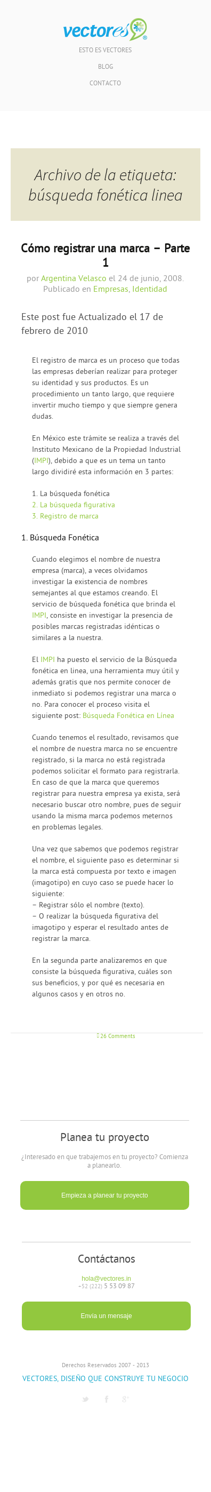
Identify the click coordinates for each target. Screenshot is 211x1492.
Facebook (106, 1399)
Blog (105, 67)
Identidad (149, 289)
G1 (125, 1399)
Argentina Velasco (74, 279)
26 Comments (117, 1036)
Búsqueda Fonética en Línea (128, 716)
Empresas (110, 289)
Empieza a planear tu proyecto (104, 1195)
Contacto (105, 84)
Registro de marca (65, 516)
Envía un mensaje (106, 1316)
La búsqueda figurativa (73, 505)
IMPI (41, 461)
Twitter (85, 1399)
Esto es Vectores (105, 51)
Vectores (105, 30)
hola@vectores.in (106, 1278)
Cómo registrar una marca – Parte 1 (105, 256)
